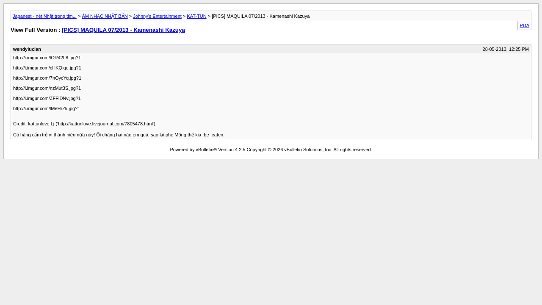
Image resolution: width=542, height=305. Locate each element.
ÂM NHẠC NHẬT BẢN (104, 16)
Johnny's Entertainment (157, 16)
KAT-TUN (196, 16)
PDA (524, 25)
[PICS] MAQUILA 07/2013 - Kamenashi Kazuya (123, 30)
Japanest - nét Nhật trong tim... (45, 16)
